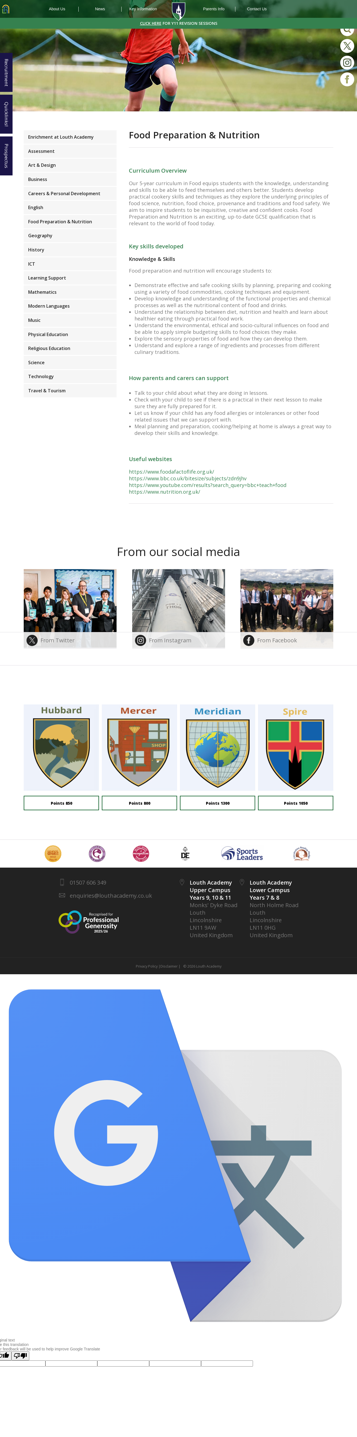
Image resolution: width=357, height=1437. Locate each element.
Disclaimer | (170, 966)
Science (36, 362)
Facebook (347, 79)
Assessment (41, 151)
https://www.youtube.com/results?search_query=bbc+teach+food (207, 485)
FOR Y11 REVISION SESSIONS (178, 23)
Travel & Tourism (47, 391)
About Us (64, 9)
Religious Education (49, 348)
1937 (178, 11)
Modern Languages (49, 306)
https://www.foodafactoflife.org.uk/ (171, 471)
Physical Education (48, 334)
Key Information (143, 9)
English (35, 207)
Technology (41, 376)
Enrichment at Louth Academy (61, 137)
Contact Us (257, 9)
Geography (40, 235)
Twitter (347, 46)
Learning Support (47, 278)
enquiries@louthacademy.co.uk (111, 895)
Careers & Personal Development (64, 193)
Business (37, 179)
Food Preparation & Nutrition (60, 222)
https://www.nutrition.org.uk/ (164, 491)
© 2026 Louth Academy (201, 966)
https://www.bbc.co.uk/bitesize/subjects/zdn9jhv (188, 478)
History (36, 250)
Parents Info (219, 9)
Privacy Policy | (148, 966)
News (108, 9)
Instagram (347, 63)
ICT (31, 264)
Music (34, 320)
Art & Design (42, 165)
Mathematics (42, 292)
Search (347, 29)
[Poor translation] (20, 1355)
